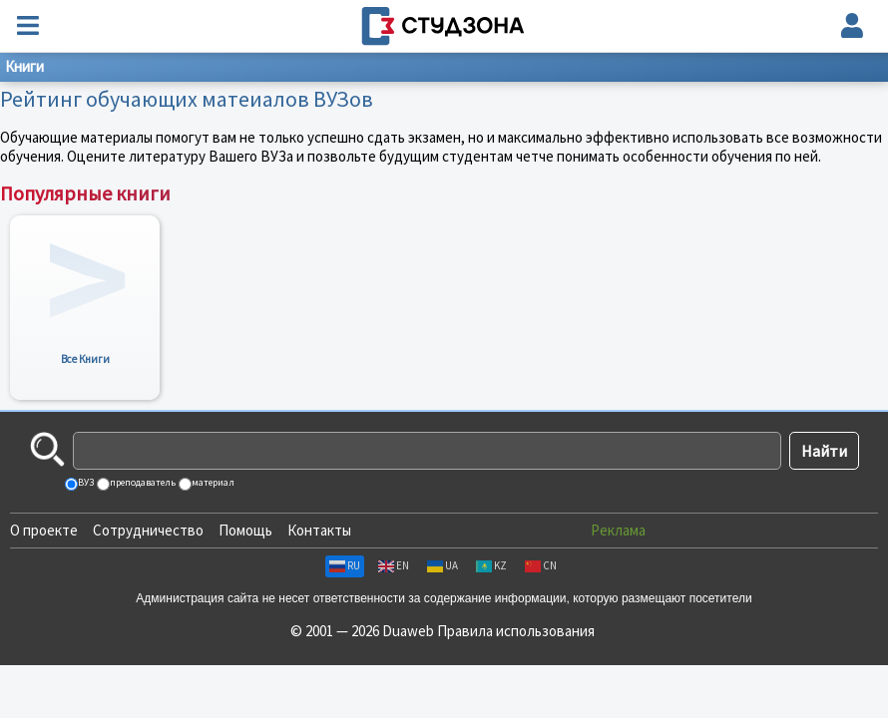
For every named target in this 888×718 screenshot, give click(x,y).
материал (212, 482)
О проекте (44, 530)
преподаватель (142, 482)
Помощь (245, 530)
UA (442, 565)
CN (541, 565)
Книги (24, 66)
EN (393, 565)
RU (344, 565)
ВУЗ (85, 482)
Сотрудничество (148, 530)
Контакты (319, 530)
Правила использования (516, 630)
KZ (491, 565)
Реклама (618, 530)
